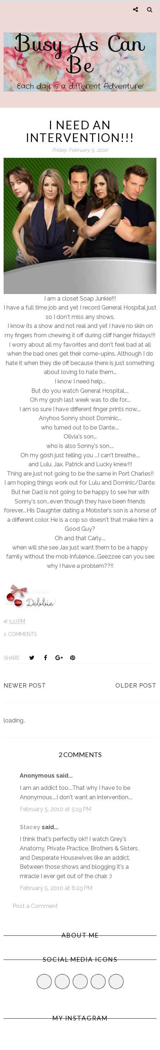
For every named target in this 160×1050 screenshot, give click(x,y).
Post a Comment (35, 906)
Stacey (30, 827)
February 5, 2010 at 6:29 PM (56, 888)
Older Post (135, 685)
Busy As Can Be (80, 54)
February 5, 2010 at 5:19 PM (55, 809)
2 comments (20, 634)
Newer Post (25, 685)
